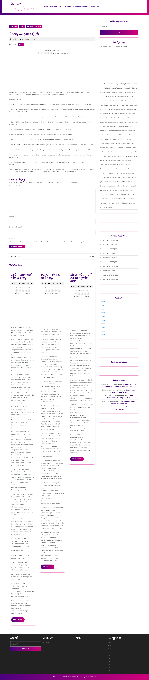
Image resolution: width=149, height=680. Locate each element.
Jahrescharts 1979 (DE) (109, 279)
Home (46, 6)
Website (12, 238)
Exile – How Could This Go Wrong (21, 276)
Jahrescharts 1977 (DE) (109, 271)
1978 (103, 331)
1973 (103, 313)
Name (12, 216)
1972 (103, 309)
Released (67, 6)
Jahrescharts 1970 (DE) (109, 240)
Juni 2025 (46, 643)
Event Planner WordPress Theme (68, 677)
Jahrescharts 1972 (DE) (109, 249)
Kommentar (14, 186)
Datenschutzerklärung (81, 6)
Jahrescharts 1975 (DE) (109, 262)
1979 (22, 26)
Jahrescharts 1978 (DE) (109, 275)
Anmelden (79, 643)
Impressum (95, 6)
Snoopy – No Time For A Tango (50, 276)
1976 (103, 324)
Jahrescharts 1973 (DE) (109, 253)
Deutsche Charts (56, 6)
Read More (19, 620)
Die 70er (15, 3)
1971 (102, 305)
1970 (103, 302)
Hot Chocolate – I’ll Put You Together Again (80, 278)
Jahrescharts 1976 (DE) (109, 266)
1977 (103, 327)
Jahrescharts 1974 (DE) (109, 257)
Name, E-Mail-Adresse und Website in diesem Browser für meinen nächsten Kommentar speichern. (50, 242)
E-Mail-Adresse (15, 227)
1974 (103, 316)
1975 (103, 320)
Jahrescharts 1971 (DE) (108, 244)
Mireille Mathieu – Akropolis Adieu (113, 47)
